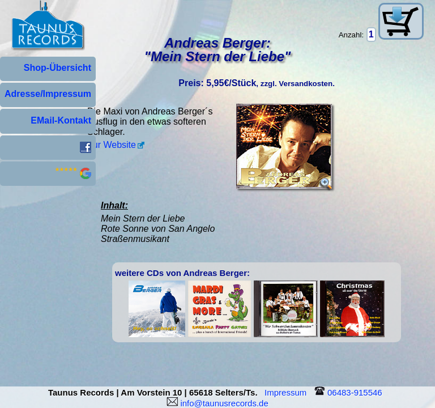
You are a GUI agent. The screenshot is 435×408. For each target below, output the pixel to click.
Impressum (288, 392)
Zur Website (111, 145)
